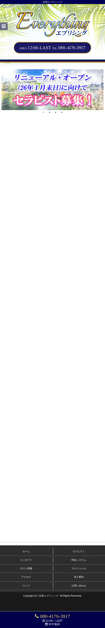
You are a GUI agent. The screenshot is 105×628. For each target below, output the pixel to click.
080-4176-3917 (52, 616)
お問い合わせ (78, 585)
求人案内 (79, 577)
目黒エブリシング (48, 595)
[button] (4, 26)
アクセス (26, 577)
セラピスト (79, 551)
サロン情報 (26, 568)
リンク (26, 585)
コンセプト (26, 560)
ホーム (26, 551)
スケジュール (78, 568)
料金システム (78, 560)
